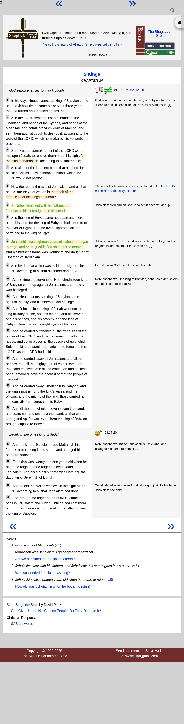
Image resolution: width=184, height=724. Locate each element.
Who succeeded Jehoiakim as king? (42, 573)
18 (8, 460)
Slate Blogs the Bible (22, 605)
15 (8, 385)
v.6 (135, 566)
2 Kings (92, 74)
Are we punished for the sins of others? (45, 559)
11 (8, 295)
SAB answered (22, 624)
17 (8, 443)
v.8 (110, 579)
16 (8, 407)
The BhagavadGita (159, 33)
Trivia (46, 44)
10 (8, 278)
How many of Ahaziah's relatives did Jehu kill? (87, 44)
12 (8, 307)
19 (8, 484)
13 (8, 330)
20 (8, 497)
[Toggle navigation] (172, 10)
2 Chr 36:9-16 (135, 90)
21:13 (81, 38)
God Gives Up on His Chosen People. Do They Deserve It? (56, 611)
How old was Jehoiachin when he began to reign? (53, 586)
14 (8, 357)
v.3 (58, 545)
